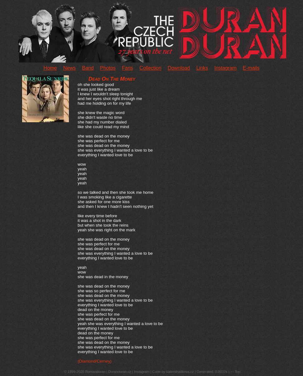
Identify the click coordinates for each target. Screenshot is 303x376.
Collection (150, 68)
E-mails (251, 68)
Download (179, 68)
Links (202, 68)
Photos (108, 68)
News (69, 68)
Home (50, 68)
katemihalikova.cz (180, 371)
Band (88, 68)
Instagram (225, 68)
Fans (127, 68)
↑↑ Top (235, 371)
